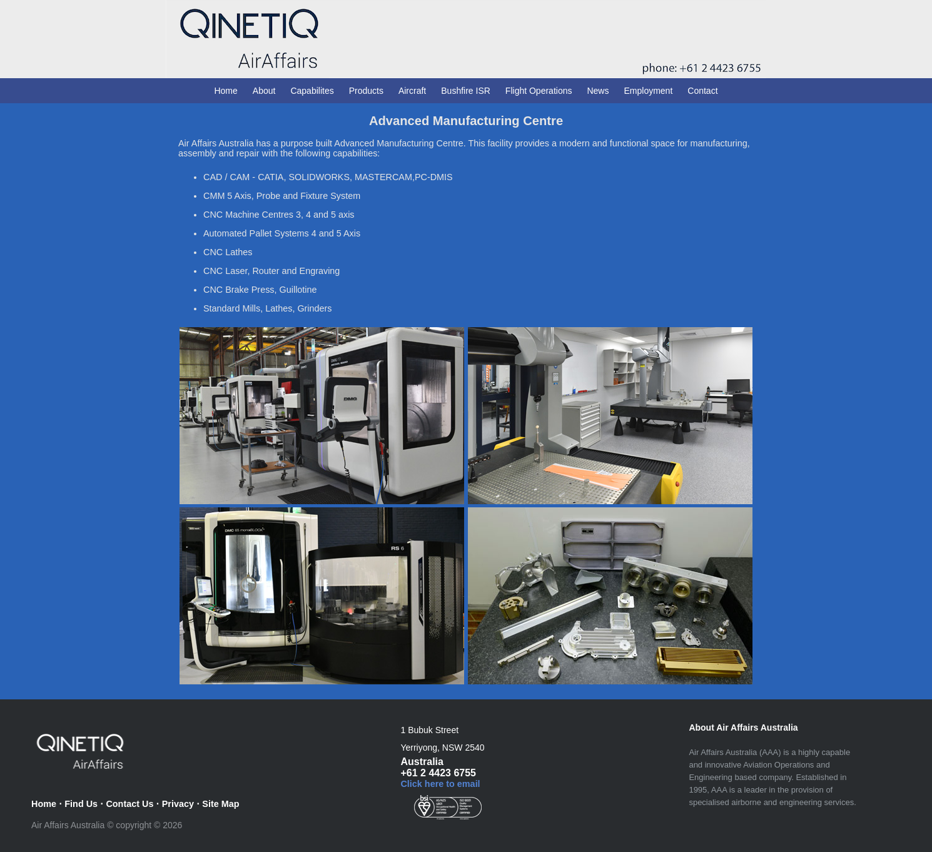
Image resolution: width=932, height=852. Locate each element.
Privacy (178, 804)
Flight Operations (538, 91)
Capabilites (311, 91)
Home (225, 91)
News (598, 91)
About (264, 91)
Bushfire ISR (465, 91)
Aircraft (412, 91)
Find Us (81, 804)
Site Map (220, 804)
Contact (702, 91)
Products (366, 91)
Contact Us (129, 804)
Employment (648, 91)
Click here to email (440, 784)
